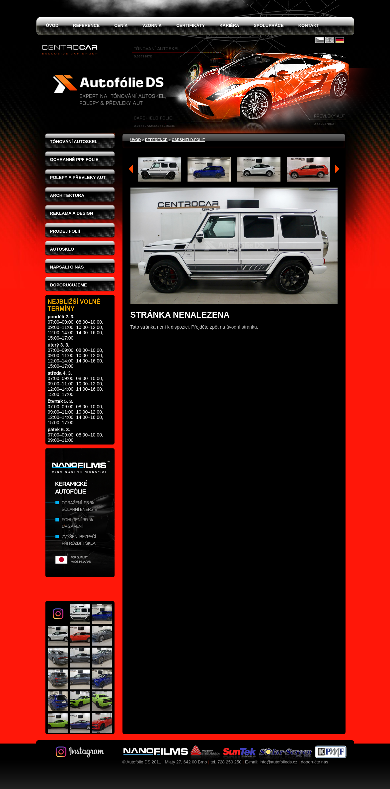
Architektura (67, 195)
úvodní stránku (241, 327)
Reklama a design (71, 213)
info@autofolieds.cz (278, 761)
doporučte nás (314, 761)
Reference (156, 140)
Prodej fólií (65, 231)
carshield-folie (188, 140)
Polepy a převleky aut (78, 177)
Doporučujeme (68, 284)
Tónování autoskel (74, 141)
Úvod (135, 140)
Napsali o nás (67, 267)
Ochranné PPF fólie (74, 159)
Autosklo (62, 249)
